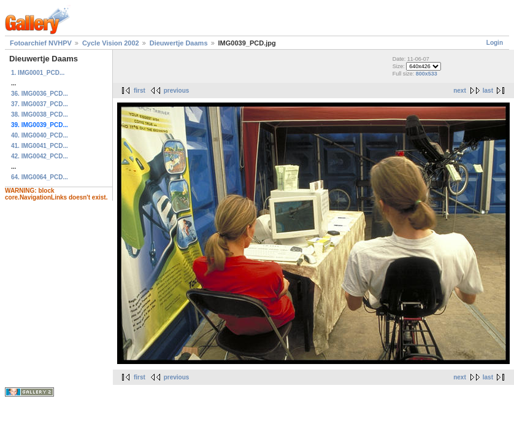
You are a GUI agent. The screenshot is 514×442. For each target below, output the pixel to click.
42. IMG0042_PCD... (39, 156)
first (139, 90)
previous (177, 90)
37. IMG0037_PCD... (39, 104)
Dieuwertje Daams (179, 43)
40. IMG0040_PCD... (39, 135)
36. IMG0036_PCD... (39, 93)
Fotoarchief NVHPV (41, 43)
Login (494, 42)
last (488, 90)
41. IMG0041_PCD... (39, 145)
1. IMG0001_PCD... (37, 72)
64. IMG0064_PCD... (39, 177)
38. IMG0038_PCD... (39, 114)
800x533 (426, 74)
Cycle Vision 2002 (110, 43)
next (459, 90)
